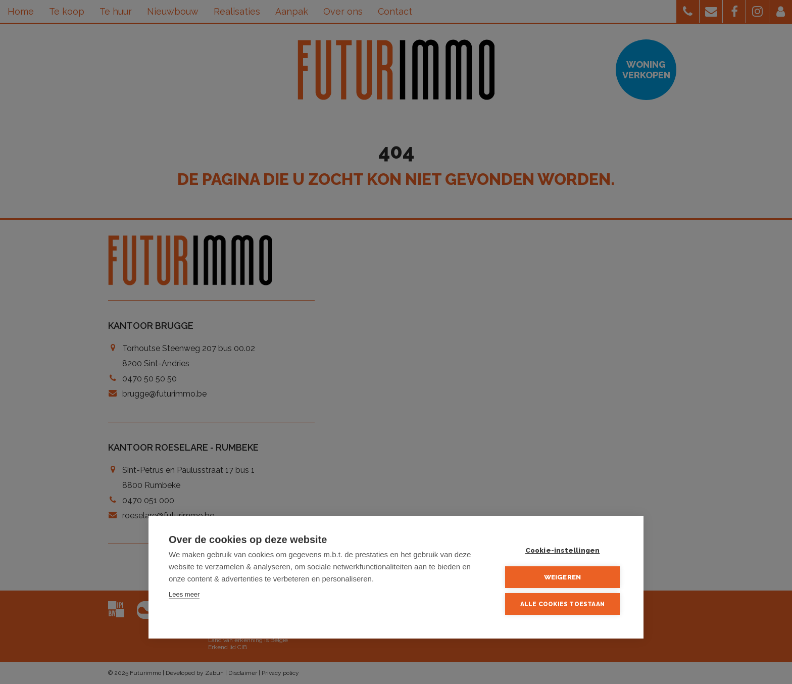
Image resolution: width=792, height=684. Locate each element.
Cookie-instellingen (562, 550)
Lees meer (184, 594)
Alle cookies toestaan (562, 604)
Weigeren (562, 577)
